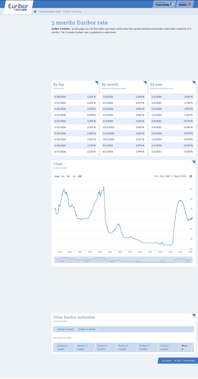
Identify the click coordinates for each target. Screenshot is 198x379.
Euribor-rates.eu (18, 7)
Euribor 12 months (156, 329)
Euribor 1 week (65, 329)
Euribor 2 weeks (62, 347)
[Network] (164, 4)
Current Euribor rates (50, 11)
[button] (185, 347)
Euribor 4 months (123, 347)
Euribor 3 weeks (82, 347)
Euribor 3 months (109, 329)
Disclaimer (167, 360)
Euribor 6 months (132, 329)
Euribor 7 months (165, 347)
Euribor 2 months (102, 347)
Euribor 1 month (86, 329)
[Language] (184, 4)
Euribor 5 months (144, 347)
